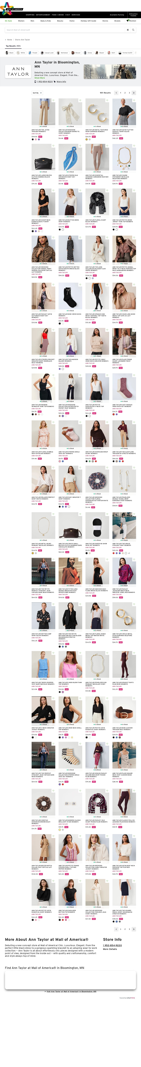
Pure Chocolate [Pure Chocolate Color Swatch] (93, 461)
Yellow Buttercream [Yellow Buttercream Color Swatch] (72, 737)
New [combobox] (16, 103)
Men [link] (32, 21)
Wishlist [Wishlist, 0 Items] (131, 21)
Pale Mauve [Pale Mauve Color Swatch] (66, 507)
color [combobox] (16, 116)
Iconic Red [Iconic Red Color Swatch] (123, 461)
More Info (61, 81)
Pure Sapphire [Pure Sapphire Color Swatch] (93, 278)
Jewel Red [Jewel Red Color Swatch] (113, 414)
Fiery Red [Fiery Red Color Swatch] (113, 553)
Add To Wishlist (53, 100)
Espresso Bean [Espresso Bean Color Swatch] (36, 414)
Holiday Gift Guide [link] (88, 21)
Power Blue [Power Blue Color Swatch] (120, 553)
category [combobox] (16, 110)
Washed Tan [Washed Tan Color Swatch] (39, 414)
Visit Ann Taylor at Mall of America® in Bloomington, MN (70, 992)
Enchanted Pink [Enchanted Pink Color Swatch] (36, 139)
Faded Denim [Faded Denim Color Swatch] (120, 461)
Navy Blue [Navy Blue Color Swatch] (117, 737)
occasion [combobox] (16, 136)
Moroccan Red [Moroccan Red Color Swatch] (63, 920)
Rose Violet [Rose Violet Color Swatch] (66, 920)
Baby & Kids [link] (46, 21)
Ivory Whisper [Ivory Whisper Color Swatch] (90, 278)
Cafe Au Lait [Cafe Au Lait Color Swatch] (60, 416)
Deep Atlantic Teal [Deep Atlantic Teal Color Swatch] (63, 507)
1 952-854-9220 (45, 81)
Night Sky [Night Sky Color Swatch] (39, 139)
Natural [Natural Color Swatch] (90, 553)
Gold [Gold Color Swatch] (60, 830)
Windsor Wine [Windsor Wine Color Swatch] (96, 461)
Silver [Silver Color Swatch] (63, 830)
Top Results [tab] (13, 46)
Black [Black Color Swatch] (33, 139)
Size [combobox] (16, 123)
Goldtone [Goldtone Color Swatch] (86, 139)
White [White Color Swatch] (126, 553)
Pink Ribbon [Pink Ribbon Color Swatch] (36, 920)
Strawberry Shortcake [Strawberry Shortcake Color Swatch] (63, 784)
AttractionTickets (133, 15)
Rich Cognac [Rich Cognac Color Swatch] (120, 737)
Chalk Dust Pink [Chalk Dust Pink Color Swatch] (60, 461)
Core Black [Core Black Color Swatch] (60, 646)
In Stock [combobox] (16, 93)
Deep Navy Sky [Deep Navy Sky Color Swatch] (63, 646)
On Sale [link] (8, 21)
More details (110, 949)
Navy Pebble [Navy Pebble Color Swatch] (63, 461)
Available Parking (117, 15)
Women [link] (21, 21)
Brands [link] (117, 21)
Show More (39, 78)
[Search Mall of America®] (65, 30)
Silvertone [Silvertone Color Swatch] (90, 139)
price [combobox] (16, 129)
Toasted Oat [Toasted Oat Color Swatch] (39, 231)
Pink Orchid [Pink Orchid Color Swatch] (63, 692)
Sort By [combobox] (37, 93)
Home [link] (72, 21)
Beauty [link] (60, 21)
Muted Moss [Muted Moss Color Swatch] (90, 461)
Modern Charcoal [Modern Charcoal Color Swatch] (66, 646)
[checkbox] (10, 53)
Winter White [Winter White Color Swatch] (42, 231)
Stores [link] (105, 21)
